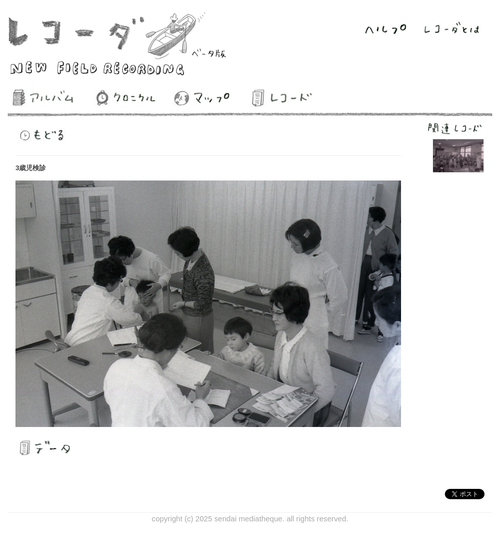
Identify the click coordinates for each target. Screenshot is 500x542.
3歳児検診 (30, 168)
